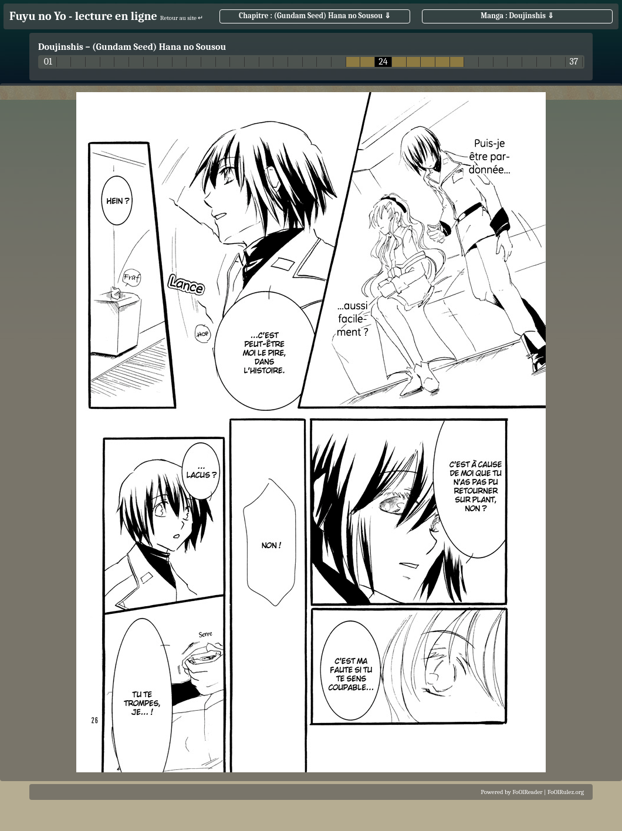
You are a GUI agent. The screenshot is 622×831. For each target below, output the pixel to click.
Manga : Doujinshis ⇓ (517, 15)
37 (573, 62)
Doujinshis (60, 47)
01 (48, 62)
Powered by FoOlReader (511, 792)
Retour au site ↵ (182, 18)
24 (382, 62)
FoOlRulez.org (565, 792)
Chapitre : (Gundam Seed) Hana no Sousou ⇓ (315, 15)
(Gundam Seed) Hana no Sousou (159, 47)
